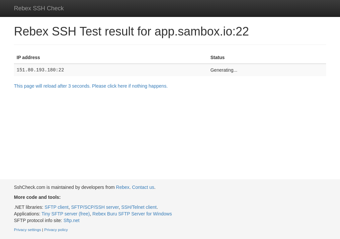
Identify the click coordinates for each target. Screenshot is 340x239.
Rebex (122, 187)
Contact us (143, 187)
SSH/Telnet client (139, 207)
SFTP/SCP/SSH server (95, 207)
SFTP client (56, 207)
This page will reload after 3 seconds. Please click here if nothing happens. (91, 86)
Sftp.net (71, 220)
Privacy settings (27, 229)
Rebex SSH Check (39, 8)
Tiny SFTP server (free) (66, 213)
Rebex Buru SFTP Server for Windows (132, 213)
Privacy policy (56, 229)
